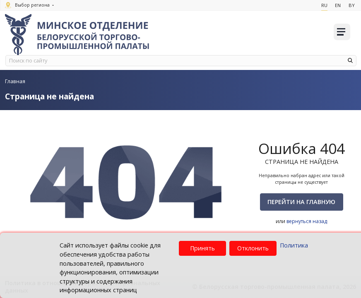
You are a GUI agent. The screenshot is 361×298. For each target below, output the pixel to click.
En (337, 5)
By (351, 5)
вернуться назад (306, 221)
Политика (294, 245)
